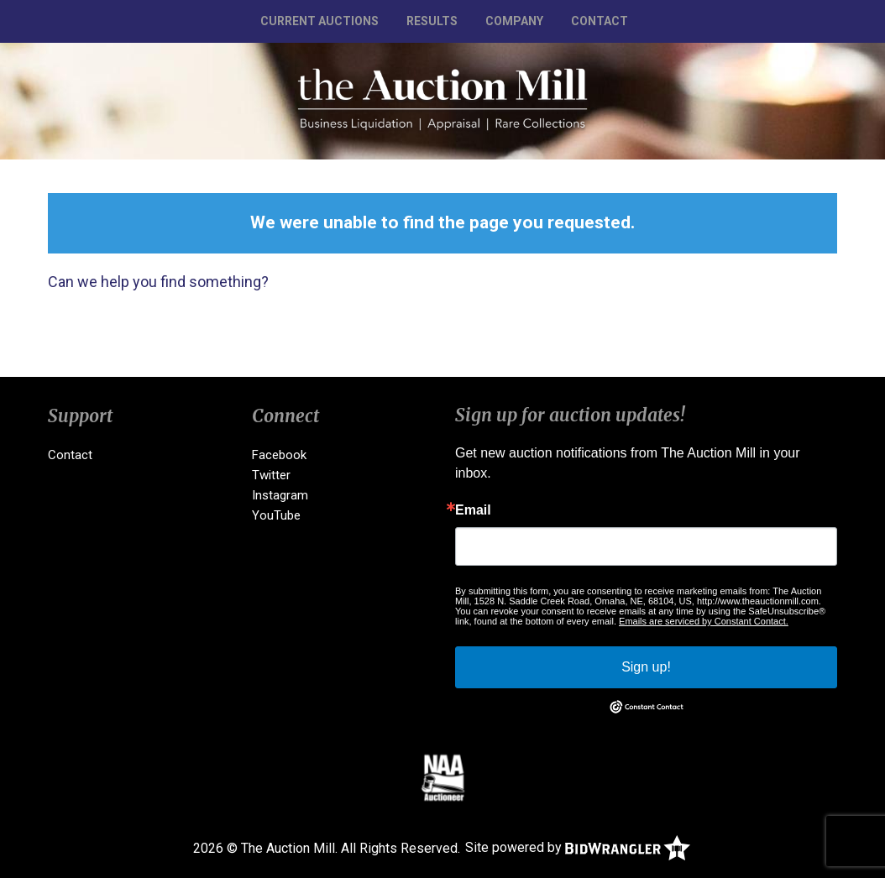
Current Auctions (319, 21)
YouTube (276, 515)
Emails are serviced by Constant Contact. (703, 621)
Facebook (279, 455)
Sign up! (646, 667)
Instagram (280, 495)
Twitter (271, 475)
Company (514, 21)
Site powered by (577, 847)
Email (473, 510)
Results (432, 21)
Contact (599, 21)
